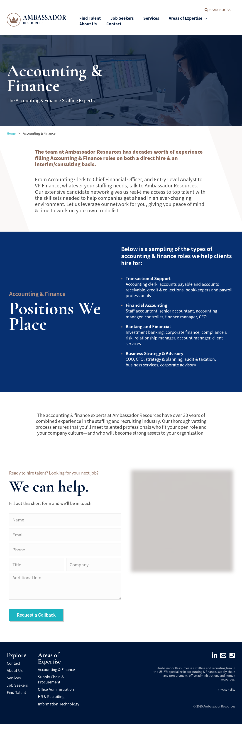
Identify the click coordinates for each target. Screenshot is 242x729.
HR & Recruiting (51, 702)
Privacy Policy (225, 695)
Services (14, 683)
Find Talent (16, 697)
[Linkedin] (214, 661)
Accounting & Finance (56, 674)
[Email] (223, 661)
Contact (13, 668)
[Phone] (232, 661)
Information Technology (58, 709)
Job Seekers (17, 690)
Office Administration (56, 694)
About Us (14, 675)
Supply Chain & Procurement (51, 684)
